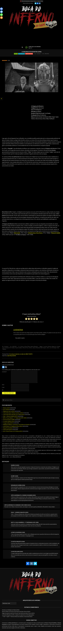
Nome (3, 384)
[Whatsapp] (1, 14)
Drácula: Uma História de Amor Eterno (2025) (20, 611)
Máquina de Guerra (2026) (9, 411)
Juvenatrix (18, 330)
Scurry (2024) (6, 409)
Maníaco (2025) (6, 407)
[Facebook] (1, 8)
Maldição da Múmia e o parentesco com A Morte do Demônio (16, 424)
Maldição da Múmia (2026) (13, 609)
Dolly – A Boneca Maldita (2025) (10, 416)
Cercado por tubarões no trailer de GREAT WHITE (21, 354)
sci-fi (50, 347)
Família (13, 347)
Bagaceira (54, 346)
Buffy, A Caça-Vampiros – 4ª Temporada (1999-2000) (14, 417)
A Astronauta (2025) (7, 429)
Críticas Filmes (21, 53)
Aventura (49, 346)
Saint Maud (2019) (11, 355)
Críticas (15, 53)
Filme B (24, 347)
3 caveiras (45, 346)
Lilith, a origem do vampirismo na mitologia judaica (23, 614)
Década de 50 (8, 347)
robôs (48, 347)
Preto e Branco (29, 347)
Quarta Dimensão (29, 53)
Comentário (4, 371)
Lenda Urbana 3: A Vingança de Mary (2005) (12, 426)
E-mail (3, 387)
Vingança (4, 349)
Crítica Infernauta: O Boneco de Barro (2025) (13, 412)
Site (2, 389)
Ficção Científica (18, 347)
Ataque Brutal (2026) (7, 427)
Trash (58, 347)
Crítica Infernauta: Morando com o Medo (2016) (13, 414)
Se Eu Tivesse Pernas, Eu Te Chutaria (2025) (12, 431)
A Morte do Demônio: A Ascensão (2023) (23, 616)
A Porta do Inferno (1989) (9, 419)
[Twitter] (1, 11)
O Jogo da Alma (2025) (8, 422)
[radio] (26, 319)
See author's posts (20, 338)
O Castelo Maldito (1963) (8, 421)
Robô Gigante (43, 347)
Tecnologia (54, 347)
